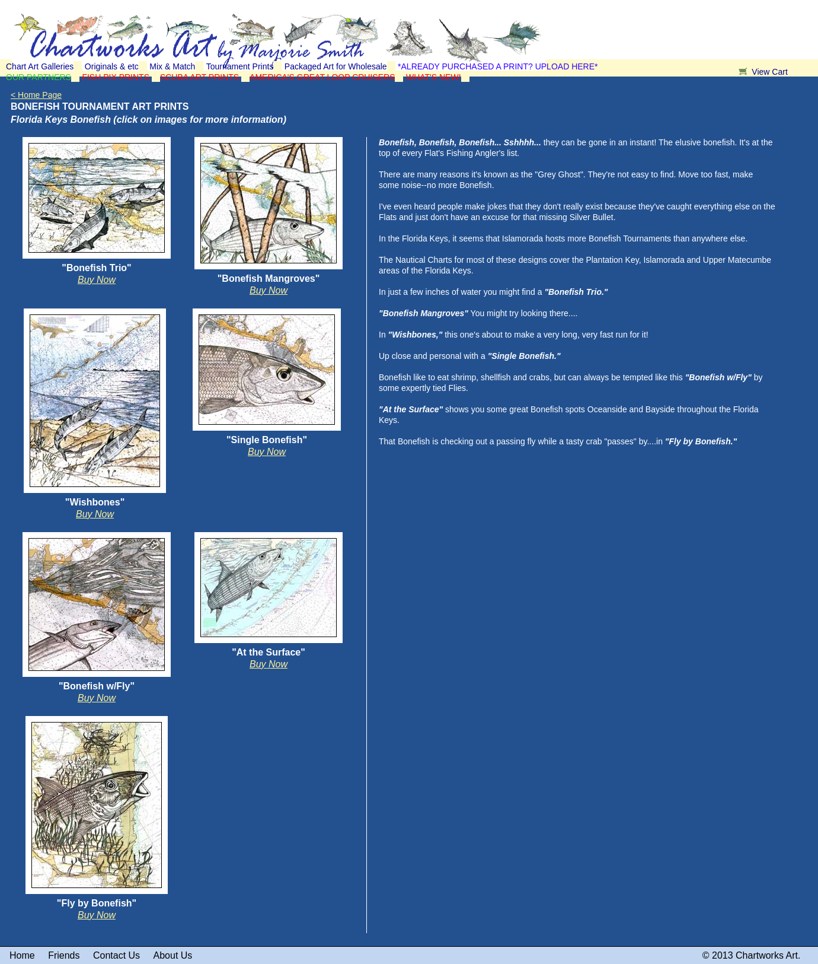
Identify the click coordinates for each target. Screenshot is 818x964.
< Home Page (36, 95)
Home (22, 955)
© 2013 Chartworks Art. (751, 955)
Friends (63, 955)
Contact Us (116, 955)
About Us (173, 955)
